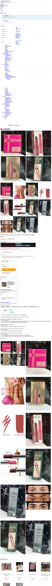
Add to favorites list (6, 272)
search (2, 4)
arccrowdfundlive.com (6, 0)
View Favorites (6, 302)
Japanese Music (8, 54)
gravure (6, 52)
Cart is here (18, 31)
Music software (6, 53)
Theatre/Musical (8, 60)
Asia (6, 63)
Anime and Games (8, 57)
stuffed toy (7, 66)
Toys (6, 65)
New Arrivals (3, 31)
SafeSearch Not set (4, 5)
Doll (6, 67)
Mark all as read (3, 13)
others (6, 47)
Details (17, 248)
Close (2, 302)
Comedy (6, 50)
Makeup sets (12, 312)
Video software (19, 40)
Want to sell (3, 37)
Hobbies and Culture (9, 51)
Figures (6, 73)
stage (6, 48)
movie (17, 42)
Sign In (1, 6)
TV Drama (18, 44)
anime (17, 41)
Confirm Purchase (8, 289)
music (6, 45)
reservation (3, 33)
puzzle (6, 68)
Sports (6, 49)
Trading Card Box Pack (9, 76)
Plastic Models (8, 75)
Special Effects (8, 46)
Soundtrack (7, 58)
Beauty (2, 41)
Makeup (11, 310)
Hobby (6, 72)
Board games (7, 70)
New (12, 243)
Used (16, 245)
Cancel (2, 289)
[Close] (1, 279)
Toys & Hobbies (6, 64)
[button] (26, 12)
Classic (6, 56)
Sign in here (18, 28)
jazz (6, 61)
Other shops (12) (7, 252)
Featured (3, 35)
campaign (3, 29)
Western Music (8, 55)
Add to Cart (9, 269)
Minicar (6, 69)
